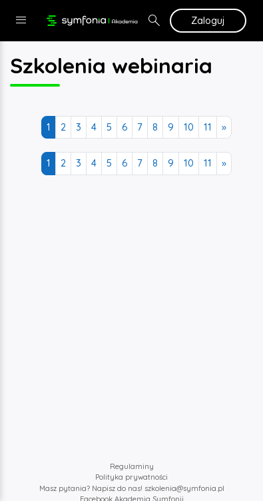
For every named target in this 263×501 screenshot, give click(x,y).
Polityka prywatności (131, 477)
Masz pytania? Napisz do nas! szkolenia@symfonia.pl (131, 488)
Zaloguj (208, 20)
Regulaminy (132, 466)
